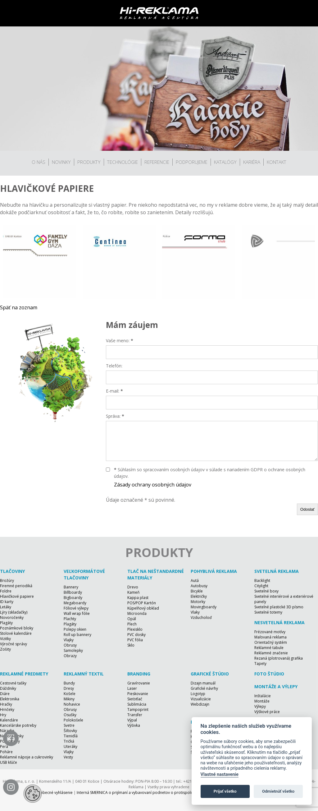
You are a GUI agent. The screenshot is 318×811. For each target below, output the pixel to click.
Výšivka (133, 725)
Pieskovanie (137, 693)
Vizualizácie (201, 699)
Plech (132, 624)
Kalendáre (9, 720)
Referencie (156, 162)
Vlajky (69, 640)
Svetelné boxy (266, 591)
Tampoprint (137, 709)
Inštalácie (262, 695)
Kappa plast (137, 597)
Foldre (5, 591)
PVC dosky (136, 634)
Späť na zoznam (18, 307)
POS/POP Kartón (141, 603)
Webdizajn (200, 704)
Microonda (137, 613)
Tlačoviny (12, 571)
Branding (138, 674)
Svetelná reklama (276, 571)
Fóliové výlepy (76, 608)
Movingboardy (203, 607)
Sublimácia (136, 704)
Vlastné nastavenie (219, 774)
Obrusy (70, 645)
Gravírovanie (138, 683)
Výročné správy (13, 644)
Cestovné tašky (13, 683)
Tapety (260, 663)
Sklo (130, 645)
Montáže (262, 701)
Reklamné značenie (271, 653)
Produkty (89, 162)
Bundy (69, 683)
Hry (3, 714)
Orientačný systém (270, 642)
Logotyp (198, 693)
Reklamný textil (84, 674)
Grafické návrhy (204, 688)
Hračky (6, 704)
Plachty (70, 618)
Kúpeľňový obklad (143, 608)
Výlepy (260, 706)
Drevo (132, 587)
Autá (195, 580)
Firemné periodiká (16, 585)
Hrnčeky (7, 709)
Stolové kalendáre (16, 633)
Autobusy (199, 585)
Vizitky (5, 638)
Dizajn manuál (203, 683)
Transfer (134, 714)
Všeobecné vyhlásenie (53, 792)
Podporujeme (191, 162)
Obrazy (70, 655)
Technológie (122, 162)
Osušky (70, 714)
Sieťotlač (134, 699)
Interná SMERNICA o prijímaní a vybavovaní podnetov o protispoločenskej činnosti (149, 792)
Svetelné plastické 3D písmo (278, 607)
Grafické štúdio (210, 674)
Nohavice (72, 704)
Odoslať (307, 509)
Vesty (68, 757)
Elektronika (9, 699)
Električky (199, 596)
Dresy (69, 688)
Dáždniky (8, 688)
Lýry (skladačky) (13, 612)
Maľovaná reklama (270, 637)
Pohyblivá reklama (214, 571)
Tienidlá (71, 736)
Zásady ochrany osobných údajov (152, 484)
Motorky (198, 601)
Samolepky (73, 650)
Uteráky (70, 746)
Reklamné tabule (269, 647)
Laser (132, 688)
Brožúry (7, 580)
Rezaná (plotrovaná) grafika (278, 658)
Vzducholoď (201, 617)
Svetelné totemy (268, 612)
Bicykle (197, 591)
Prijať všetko (225, 791)
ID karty (6, 601)
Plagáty (6, 622)
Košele (69, 693)
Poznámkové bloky (16, 628)
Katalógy (225, 162)
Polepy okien (75, 629)
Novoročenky (12, 617)
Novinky (61, 162)
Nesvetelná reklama (279, 622)
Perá (4, 746)
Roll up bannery (77, 634)
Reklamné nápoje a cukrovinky (26, 757)
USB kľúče (8, 762)
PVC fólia (135, 640)
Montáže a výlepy (276, 686)
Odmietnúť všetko (278, 791)
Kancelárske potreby (18, 725)
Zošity (5, 649)
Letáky (5, 607)
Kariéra (251, 162)
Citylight (261, 585)
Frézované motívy (269, 631)
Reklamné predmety (24, 674)
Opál (131, 618)
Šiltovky (70, 730)
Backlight (262, 580)
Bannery (71, 587)
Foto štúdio (269, 674)
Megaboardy (75, 603)
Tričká (69, 741)
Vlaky (195, 612)
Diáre (5, 693)
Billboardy (73, 592)
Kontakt (276, 162)
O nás (38, 162)
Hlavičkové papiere (17, 596)
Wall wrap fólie (77, 613)
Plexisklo (135, 629)
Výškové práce (267, 711)
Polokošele (73, 720)
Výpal (132, 720)
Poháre (6, 751)
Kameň (133, 592)
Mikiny (69, 699)
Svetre (69, 725)
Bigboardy (73, 597)
